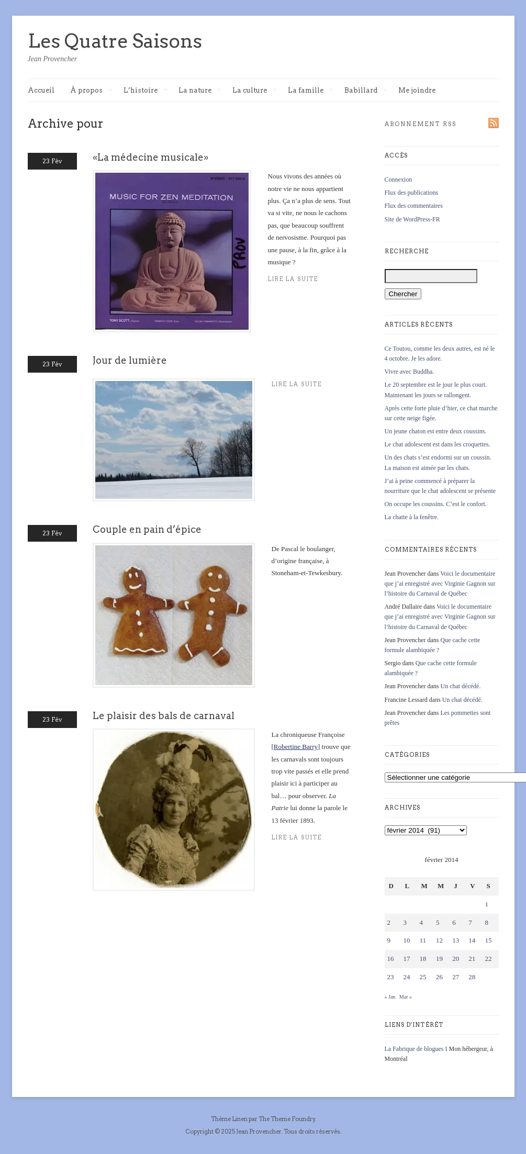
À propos (91, 90)
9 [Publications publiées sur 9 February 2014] (389, 940)
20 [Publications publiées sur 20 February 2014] (455, 958)
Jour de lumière (130, 360)
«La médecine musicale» (150, 157)
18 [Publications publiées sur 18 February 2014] (423, 958)
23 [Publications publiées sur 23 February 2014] (390, 977)
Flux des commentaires (414, 205)
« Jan (390, 997)
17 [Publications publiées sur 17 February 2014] (407, 958)
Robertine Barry (296, 746)
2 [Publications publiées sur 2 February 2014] (389, 922)
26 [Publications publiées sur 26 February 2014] (439, 977)
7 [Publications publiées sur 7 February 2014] (470, 922)
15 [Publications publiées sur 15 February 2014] (488, 940)
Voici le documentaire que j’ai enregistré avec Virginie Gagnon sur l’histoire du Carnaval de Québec (440, 583)
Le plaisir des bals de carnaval (163, 715)
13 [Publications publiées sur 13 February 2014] (455, 940)
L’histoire (146, 90)
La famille (311, 90)
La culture (254, 90)
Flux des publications (412, 192)
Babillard (366, 90)
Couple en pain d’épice (147, 529)
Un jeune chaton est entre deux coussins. (436, 431)
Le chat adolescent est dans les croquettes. (437, 444)
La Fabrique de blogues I (416, 1048)
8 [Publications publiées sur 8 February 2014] (486, 922)
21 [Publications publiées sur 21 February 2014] (471, 958)
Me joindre (416, 90)
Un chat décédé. (460, 686)
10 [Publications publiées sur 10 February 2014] (407, 940)
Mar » (405, 997)
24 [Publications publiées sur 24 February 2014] (407, 977)
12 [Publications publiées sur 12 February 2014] (439, 940)
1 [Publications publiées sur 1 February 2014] (486, 904)
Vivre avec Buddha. (409, 371)
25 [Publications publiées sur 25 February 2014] (423, 977)
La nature (200, 90)
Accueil (41, 90)
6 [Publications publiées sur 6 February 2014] (454, 922)
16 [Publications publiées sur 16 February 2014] (390, 958)
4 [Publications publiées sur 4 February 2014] (421, 922)
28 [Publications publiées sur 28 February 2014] (471, 977)
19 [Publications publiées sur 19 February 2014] (439, 958)
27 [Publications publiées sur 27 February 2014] (455, 977)
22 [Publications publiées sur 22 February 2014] (488, 958)
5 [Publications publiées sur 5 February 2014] (438, 922)
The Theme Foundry (287, 1119)
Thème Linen (230, 1119)
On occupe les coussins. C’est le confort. (436, 504)
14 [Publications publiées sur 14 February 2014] (471, 940)
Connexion (398, 179)
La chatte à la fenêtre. (412, 517)
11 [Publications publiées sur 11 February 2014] (423, 940)
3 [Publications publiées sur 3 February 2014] (405, 922)
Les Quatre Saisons (115, 40)
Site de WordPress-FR (412, 219)
